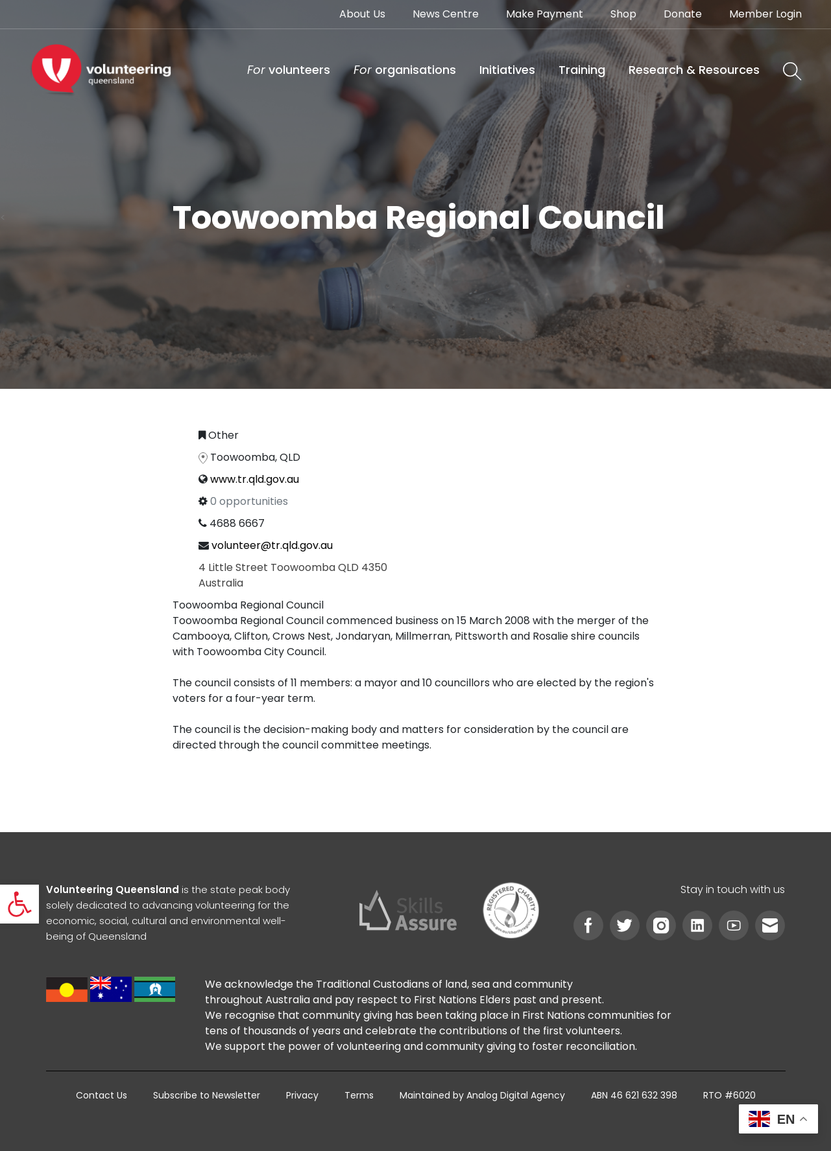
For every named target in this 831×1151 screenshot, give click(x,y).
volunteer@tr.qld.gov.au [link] (272, 545)
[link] (19, 904)
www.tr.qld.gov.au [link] (254, 479)
